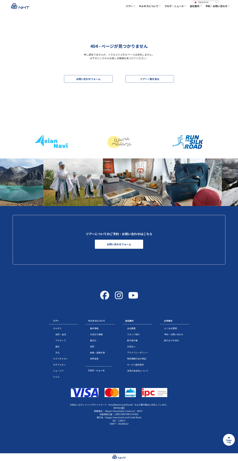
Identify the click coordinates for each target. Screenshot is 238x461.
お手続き (168, 320)
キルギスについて (96, 320)
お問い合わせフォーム (88, 79)
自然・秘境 (60, 334)
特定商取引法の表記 (136, 358)
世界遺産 (94, 358)
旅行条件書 (132, 340)
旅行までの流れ (171, 340)
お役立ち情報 (96, 334)
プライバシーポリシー (137, 352)
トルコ (56, 376)
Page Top (229, 441)
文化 (57, 352)
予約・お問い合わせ (173, 334)
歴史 (57, 346)
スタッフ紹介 (133, 334)
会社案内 (129, 320)
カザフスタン (59, 364)
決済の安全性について (137, 370)
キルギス (57, 328)
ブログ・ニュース (96, 370)
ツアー (56, 320)
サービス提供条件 (135, 364)
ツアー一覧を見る (149, 79)
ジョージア (58, 370)
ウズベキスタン (60, 358)
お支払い (131, 346)
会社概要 (131, 328)
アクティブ (60, 340)
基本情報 (94, 328)
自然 (92, 346)
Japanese (201, 2)
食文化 (93, 340)
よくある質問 (170, 328)
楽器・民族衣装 (97, 352)
